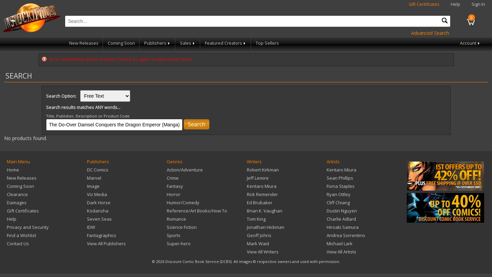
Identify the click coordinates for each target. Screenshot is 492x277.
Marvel (94, 178)
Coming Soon (121, 43)
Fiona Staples (341, 186)
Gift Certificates (424, 4)
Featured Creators (226, 43)
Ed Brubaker (259, 202)
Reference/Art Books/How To (197, 211)
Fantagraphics (101, 235)
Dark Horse (98, 202)
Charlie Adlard (341, 219)
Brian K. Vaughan (264, 211)
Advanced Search (430, 33)
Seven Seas (99, 219)
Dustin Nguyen (342, 211)
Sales (188, 43)
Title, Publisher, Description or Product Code (88, 116)
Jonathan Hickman (265, 227)
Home (13, 170)
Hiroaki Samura (343, 227)
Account (470, 43)
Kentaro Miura (262, 186)
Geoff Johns (259, 235)
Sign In (478, 4)
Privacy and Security (28, 227)
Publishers (157, 43)
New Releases (84, 43)
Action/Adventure (185, 170)
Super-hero (179, 243)
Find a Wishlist (21, 235)
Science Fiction (182, 227)
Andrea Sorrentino (346, 235)
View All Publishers (106, 243)
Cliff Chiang (338, 202)
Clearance (17, 194)
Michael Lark (340, 243)
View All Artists (341, 252)
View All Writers (263, 252)
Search (196, 124)
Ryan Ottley (339, 194)
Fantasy (175, 186)
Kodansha (97, 211)
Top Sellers (267, 43)
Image (93, 186)
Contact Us (18, 243)
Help (455, 4)
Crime (173, 178)
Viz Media (97, 194)
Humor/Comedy (183, 202)
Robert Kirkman (263, 170)
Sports (173, 235)
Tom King (256, 219)
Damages (17, 202)
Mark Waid (258, 243)
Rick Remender (262, 194)
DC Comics (97, 170)
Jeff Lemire (258, 178)
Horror (173, 194)
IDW (91, 227)
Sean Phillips (340, 178)
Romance (176, 219)
